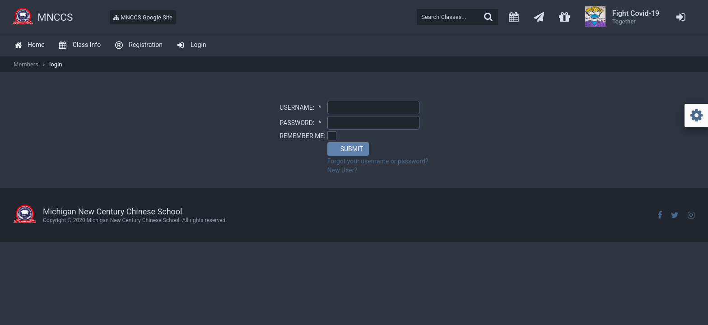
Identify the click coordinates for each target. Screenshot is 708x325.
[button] (348, 149)
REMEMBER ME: (302, 135)
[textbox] (457, 17)
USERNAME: (300, 107)
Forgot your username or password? (378, 161)
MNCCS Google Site (142, 17)
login (55, 64)
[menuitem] (29, 45)
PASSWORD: (300, 122)
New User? (342, 170)
